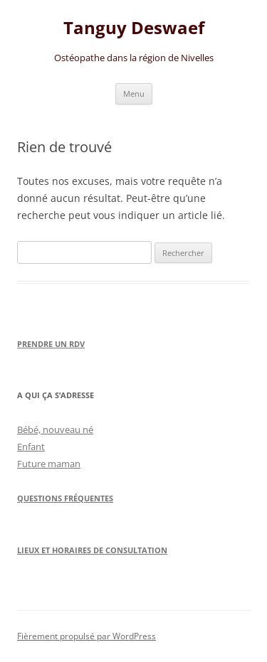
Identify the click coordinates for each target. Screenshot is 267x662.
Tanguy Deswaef (133, 28)
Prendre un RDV (51, 343)
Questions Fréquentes (65, 498)
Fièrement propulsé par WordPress (86, 636)
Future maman (48, 463)
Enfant (31, 446)
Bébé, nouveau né (55, 429)
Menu (134, 93)
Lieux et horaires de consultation (92, 550)
